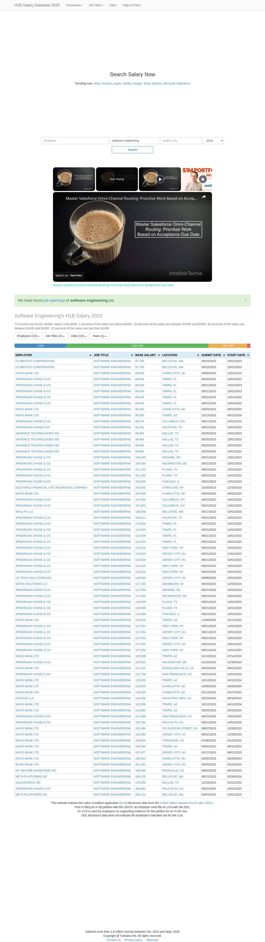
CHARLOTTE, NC (174, 373)
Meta (97, 83)
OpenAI (156, 83)
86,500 (139, 373)
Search (132, 149)
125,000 (140, 620)
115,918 (140, 547)
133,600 (140, 686)
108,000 (140, 511)
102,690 (140, 481)
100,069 (140, 457)
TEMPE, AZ (169, 415)
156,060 (140, 746)
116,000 (140, 577)
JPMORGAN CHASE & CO (33, 379)
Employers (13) (28, 336)
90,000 (139, 409)
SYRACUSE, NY (173, 487)
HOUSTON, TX (172, 427)
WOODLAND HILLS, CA (178, 668)
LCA (123, 803)
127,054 (140, 626)
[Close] (246, 300)
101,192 (140, 469)
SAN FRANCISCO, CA (177, 674)
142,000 (140, 698)
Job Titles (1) (55, 336)
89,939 (139, 379)
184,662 (140, 788)
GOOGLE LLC (25, 698)
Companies (74, 5)
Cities (113, 5)
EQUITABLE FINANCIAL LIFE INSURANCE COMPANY (51, 487)
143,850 (140, 710)
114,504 (140, 523)
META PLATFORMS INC (31, 776)
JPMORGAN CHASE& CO (33, 427)
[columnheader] (54, 355)
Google (137, 83)
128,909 (140, 656)
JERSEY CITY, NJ (174, 553)
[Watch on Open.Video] (68, 275)
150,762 (140, 722)
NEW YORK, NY (172, 547)
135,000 (140, 692)
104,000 (140, 493)
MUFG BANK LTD (27, 373)
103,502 (140, 487)
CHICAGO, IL (171, 481)
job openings (54, 300)
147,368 (140, 716)
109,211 (140, 517)
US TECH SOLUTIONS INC (34, 577)
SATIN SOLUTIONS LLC (32, 584)
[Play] (160, 179)
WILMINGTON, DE (174, 463)
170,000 (140, 782)
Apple (117, 83)
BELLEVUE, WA (172, 361)
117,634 (140, 590)
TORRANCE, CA (173, 740)
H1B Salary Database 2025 (37, 5)
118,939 (140, 602)
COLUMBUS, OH (173, 421)
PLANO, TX (169, 469)
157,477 (140, 752)
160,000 (140, 758)
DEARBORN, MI (172, 584)
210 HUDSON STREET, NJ (179, 728)
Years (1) (100, 336)
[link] (59, 199)
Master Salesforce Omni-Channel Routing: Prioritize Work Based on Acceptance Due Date (132, 198)
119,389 (140, 614)
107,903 (140, 499)
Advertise (152, 940)
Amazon (107, 83)
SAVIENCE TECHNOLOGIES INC (38, 433)
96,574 (139, 421)
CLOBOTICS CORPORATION (35, 361)
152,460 (140, 728)
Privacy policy (133, 940)
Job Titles (96, 5)
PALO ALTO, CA (172, 722)
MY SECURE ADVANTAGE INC (36, 770)
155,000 (140, 740)
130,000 (140, 662)
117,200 (140, 584)
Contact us (113, 940)
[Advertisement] (243, 74)
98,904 (139, 433)
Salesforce (183, 83)
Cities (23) (79, 336)
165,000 (140, 770)
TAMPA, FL (169, 379)
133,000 (140, 680)
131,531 (140, 668)
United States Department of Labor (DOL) (186, 803)
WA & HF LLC (25, 511)
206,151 (140, 794)
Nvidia (127, 83)
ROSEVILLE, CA (173, 770)
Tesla (146, 83)
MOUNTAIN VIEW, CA (176, 698)
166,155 (140, 776)
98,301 (139, 427)
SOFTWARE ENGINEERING (112, 361)
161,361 (140, 764)
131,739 (140, 674)
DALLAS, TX (170, 433)
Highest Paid (132, 5)
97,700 (139, 361)
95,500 (139, 415)
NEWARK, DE (171, 457)
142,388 (140, 704)
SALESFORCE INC (28, 782)
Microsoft (169, 83)
